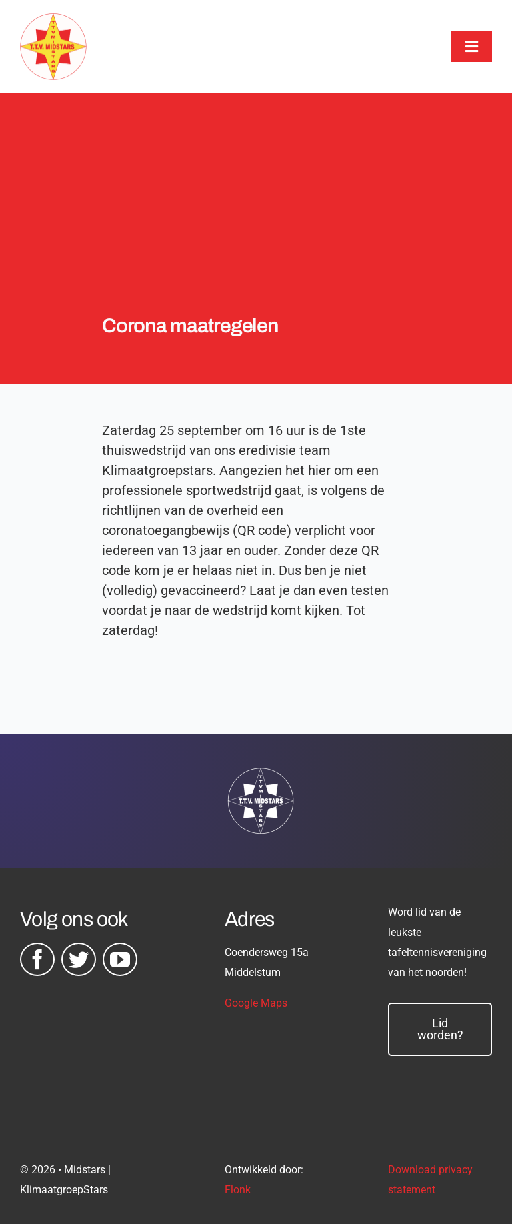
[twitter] (78, 959)
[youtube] (120, 959)
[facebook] (37, 959)
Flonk (238, 1189)
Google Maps (256, 1003)
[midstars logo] (53, 20)
